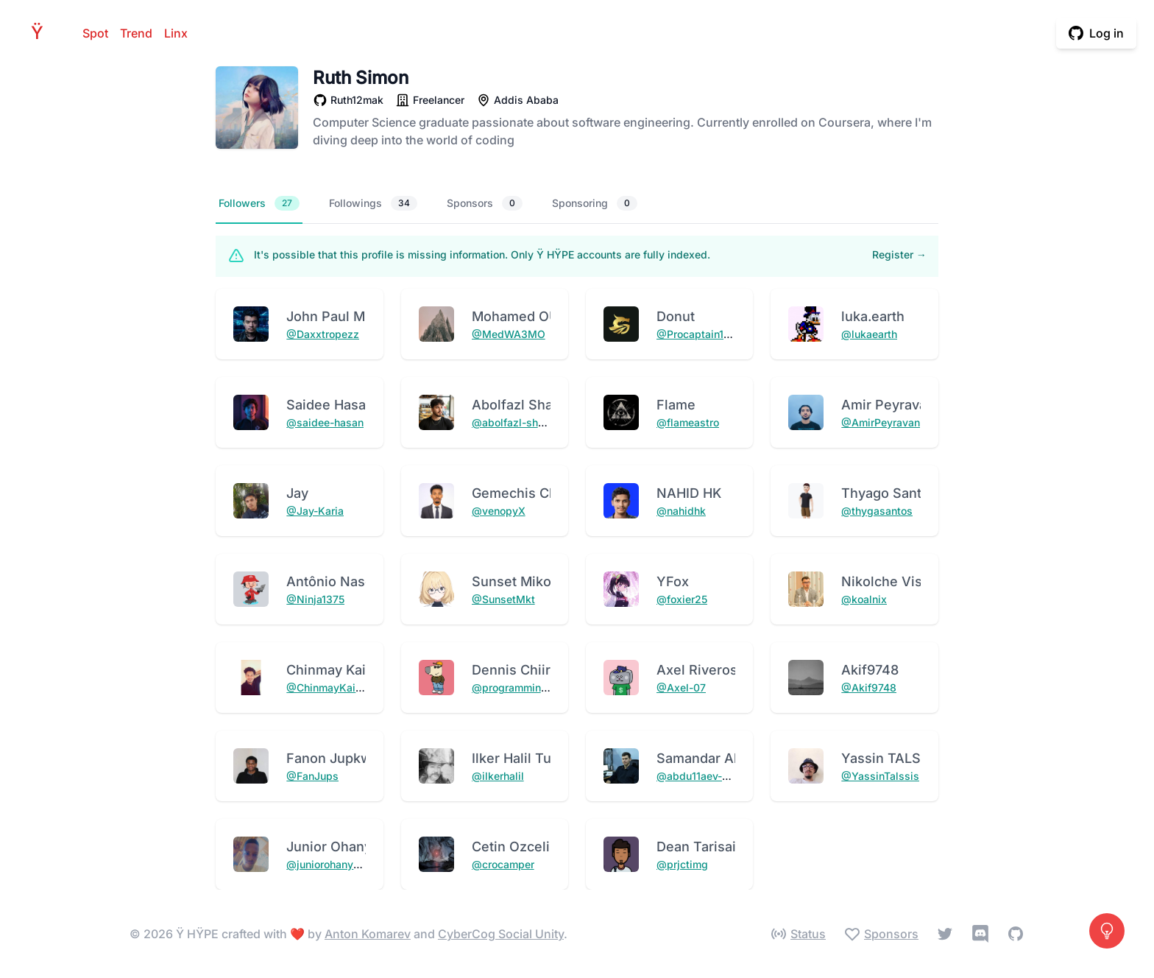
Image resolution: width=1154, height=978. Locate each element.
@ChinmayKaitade (332, 687)
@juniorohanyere (327, 864)
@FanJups (312, 776)
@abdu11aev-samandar (713, 776)
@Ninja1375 (315, 599)
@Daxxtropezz (322, 334)
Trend (136, 33)
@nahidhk (681, 510)
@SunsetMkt (503, 599)
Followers (259, 203)
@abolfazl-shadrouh (522, 422)
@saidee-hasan (325, 422)
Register (899, 254)
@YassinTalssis (880, 776)
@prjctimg (682, 864)
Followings (373, 203)
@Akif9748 (868, 687)
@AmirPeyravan (880, 422)
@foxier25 (681, 599)
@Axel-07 (681, 687)
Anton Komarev (368, 933)
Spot (95, 33)
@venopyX (498, 510)
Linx (176, 33)
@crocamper (503, 864)
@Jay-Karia (315, 510)
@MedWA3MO (508, 334)
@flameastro (687, 422)
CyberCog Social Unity (501, 933)
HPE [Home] (41, 32)
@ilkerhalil (498, 776)
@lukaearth (869, 334)
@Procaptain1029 (699, 334)
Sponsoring (594, 203)
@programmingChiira (524, 687)
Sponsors (485, 203)
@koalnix (864, 599)
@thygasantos (877, 510)
